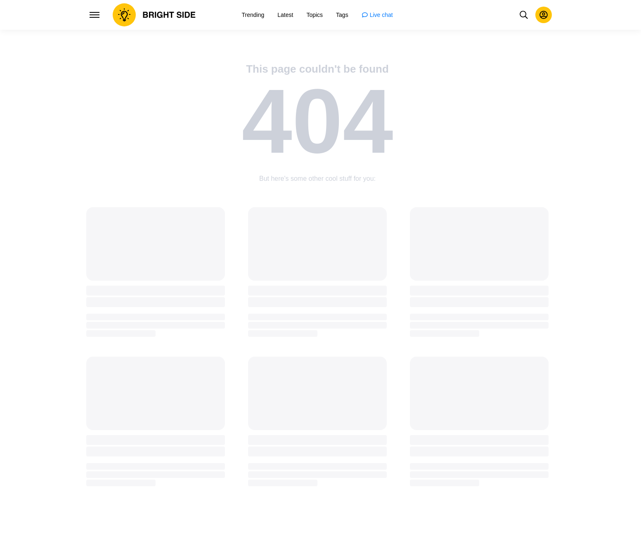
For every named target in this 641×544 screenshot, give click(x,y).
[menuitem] (253, 15)
